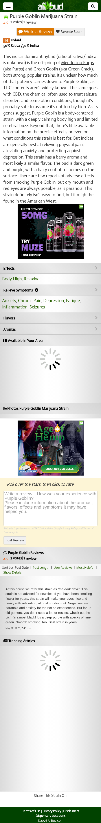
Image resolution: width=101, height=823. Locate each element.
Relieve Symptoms (50, 290)
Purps (17, 69)
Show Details (12, 572)
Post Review (15, 540)
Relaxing (32, 279)
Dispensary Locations (50, 816)
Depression (53, 300)
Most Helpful (85, 568)
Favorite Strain (69, 32)
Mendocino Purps (77, 62)
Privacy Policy (69, 528)
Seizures (37, 307)
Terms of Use (31, 811)
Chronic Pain (29, 300)
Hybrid (15, 40)
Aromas (50, 329)
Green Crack (79, 69)
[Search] (93, 6)
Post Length (41, 568)
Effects (50, 268)
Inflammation (15, 307)
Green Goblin (45, 69)
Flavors (50, 318)
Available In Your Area (23, 340)
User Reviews (62, 568)
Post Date (22, 568)
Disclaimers (71, 811)
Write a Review (35, 31)
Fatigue (73, 300)
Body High (12, 279)
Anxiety (9, 300)
